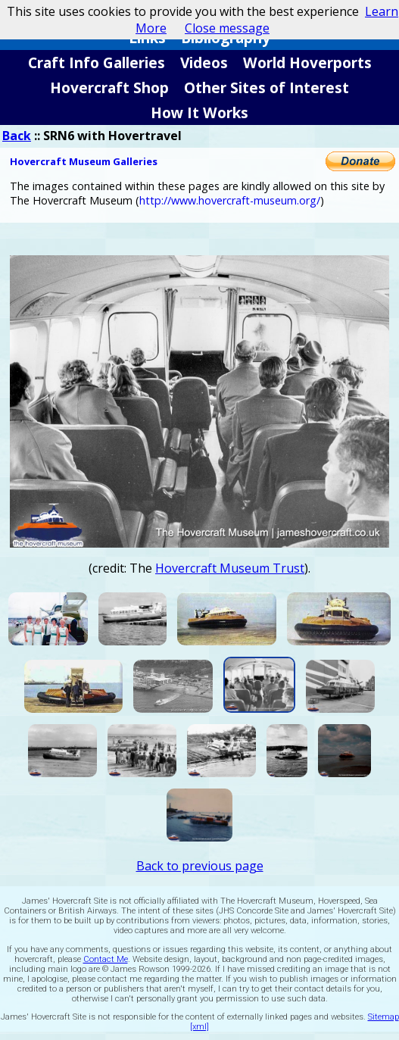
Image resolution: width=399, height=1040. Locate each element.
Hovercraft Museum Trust (229, 568)
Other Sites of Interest (266, 87)
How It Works (199, 112)
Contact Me (105, 959)
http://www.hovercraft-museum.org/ (229, 200)
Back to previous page (199, 865)
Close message (227, 28)
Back (16, 135)
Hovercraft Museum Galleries (83, 161)
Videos (204, 62)
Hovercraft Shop (109, 87)
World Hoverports (307, 62)
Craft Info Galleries (96, 62)
